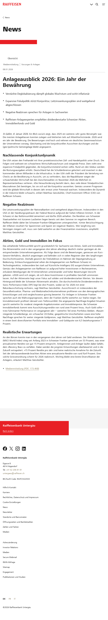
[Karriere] (6, 492)
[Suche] (96, 4)
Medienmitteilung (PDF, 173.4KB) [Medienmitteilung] (22, 368)
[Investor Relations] (10, 547)
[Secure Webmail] (10, 557)
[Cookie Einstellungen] (12, 502)
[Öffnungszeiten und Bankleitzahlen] (18, 522)
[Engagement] (8, 572)
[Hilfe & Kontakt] (9, 487)
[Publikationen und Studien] (14, 577)
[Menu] (103, 4)
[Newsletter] (7, 512)
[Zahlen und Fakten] (11, 527)
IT (14, 599)
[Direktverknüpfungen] (91, 4)
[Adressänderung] (10, 542)
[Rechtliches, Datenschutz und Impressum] (21, 497)
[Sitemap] (6, 567)
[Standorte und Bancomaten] (15, 517)
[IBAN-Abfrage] (9, 562)
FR (10, 599)
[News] (5, 507)
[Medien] (6, 532)
